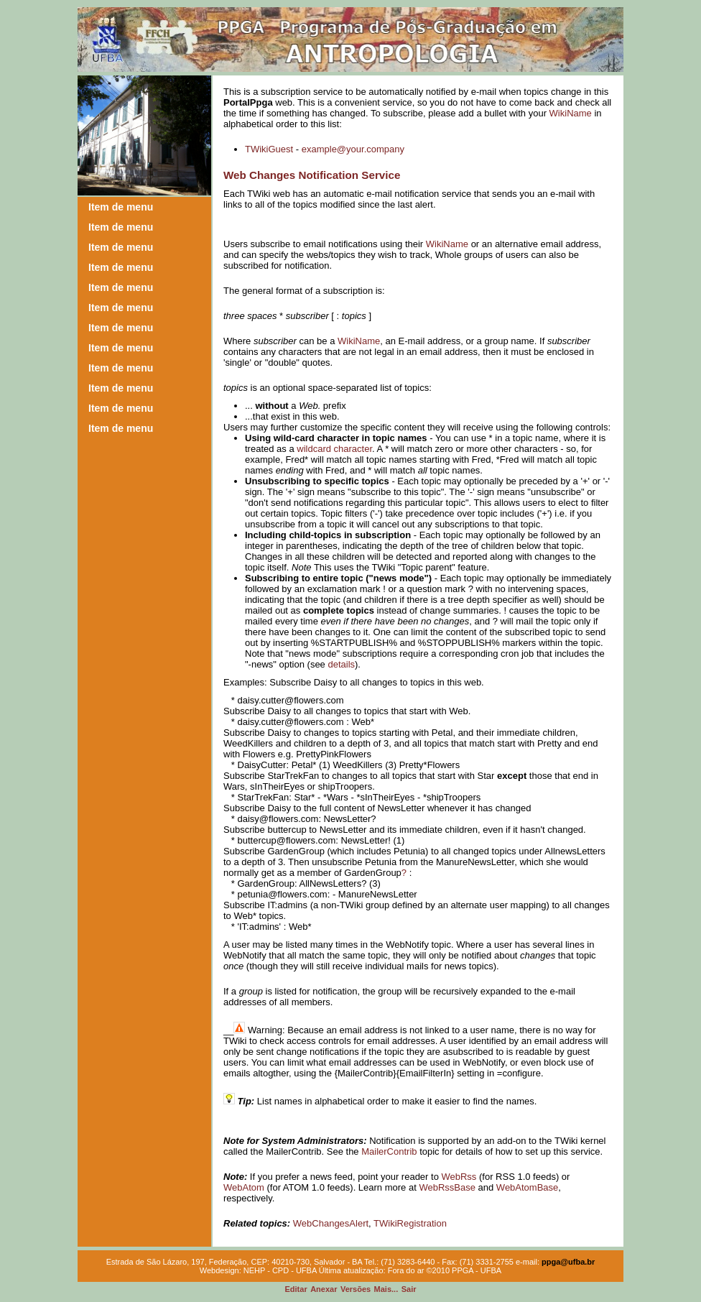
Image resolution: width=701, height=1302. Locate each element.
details (341, 664)
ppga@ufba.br (568, 1261)
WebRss (458, 1176)
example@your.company (353, 149)
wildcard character (334, 448)
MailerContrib (389, 1151)
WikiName (570, 113)
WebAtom (243, 1187)
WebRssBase (447, 1187)
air (409, 1289)
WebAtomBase (527, 1187)
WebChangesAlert (330, 1223)
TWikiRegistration (410, 1223)
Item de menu (120, 207)
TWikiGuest (269, 149)
